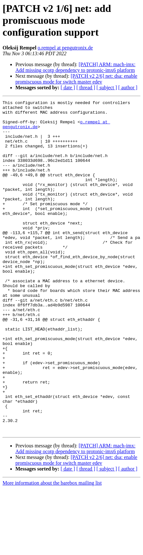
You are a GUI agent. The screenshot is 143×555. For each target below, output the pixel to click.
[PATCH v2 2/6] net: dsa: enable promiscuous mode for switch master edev (76, 78)
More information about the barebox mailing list (52, 549)
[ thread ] (85, 87)
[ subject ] (107, 87)
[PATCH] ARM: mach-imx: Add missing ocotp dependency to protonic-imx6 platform (75, 67)
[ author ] (128, 87)
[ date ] (68, 87)
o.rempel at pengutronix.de (65, 47)
